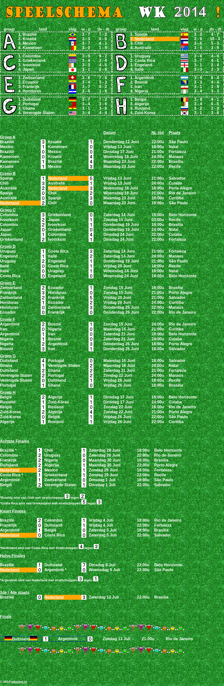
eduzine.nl (19, 682)
